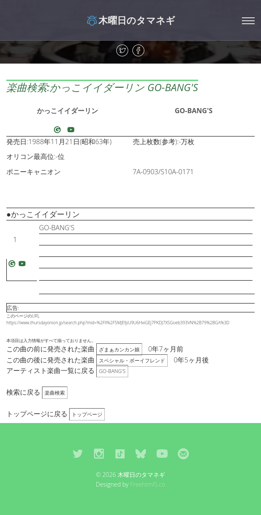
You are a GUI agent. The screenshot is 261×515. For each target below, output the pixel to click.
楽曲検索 (55, 392)
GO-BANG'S (194, 110)
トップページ (87, 414)
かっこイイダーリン (67, 110)
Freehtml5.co (148, 484)
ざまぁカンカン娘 (119, 349)
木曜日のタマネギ (130, 20)
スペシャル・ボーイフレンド (132, 360)
